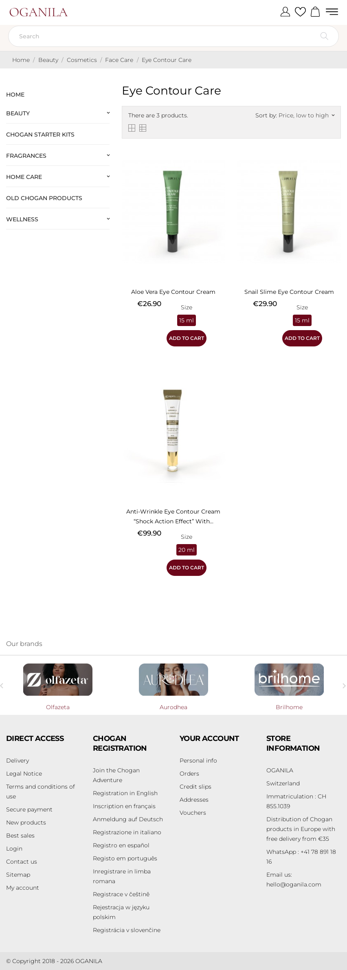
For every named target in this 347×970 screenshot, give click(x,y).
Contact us (21, 861)
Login (14, 848)
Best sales (20, 835)
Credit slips (195, 786)
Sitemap (18, 874)
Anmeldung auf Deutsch (128, 819)
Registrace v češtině (121, 894)
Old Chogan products (44, 198)
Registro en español (121, 845)
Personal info (198, 760)
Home (15, 94)
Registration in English (125, 793)
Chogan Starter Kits (40, 134)
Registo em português (125, 858)
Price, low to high (306, 115)
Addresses (194, 799)
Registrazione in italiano (127, 832)
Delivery (17, 760)
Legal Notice (24, 773)
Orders (189, 773)
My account (22, 887)
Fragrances (26, 155)
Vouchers (193, 812)
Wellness (22, 219)
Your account (209, 738)
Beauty (18, 113)
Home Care (24, 177)
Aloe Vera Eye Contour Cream (173, 291)
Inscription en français (124, 806)
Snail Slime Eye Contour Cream (289, 291)
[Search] (173, 36)
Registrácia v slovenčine (126, 930)
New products (26, 822)
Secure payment (29, 809)
